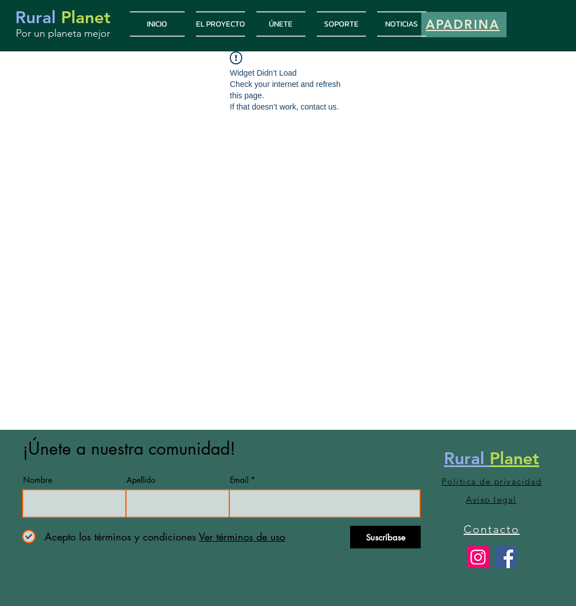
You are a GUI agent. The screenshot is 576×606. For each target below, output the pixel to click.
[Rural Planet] (478, 557)
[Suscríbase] (385, 537)
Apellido (140, 480)
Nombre (37, 480)
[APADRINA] (464, 24)
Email (239, 480)
